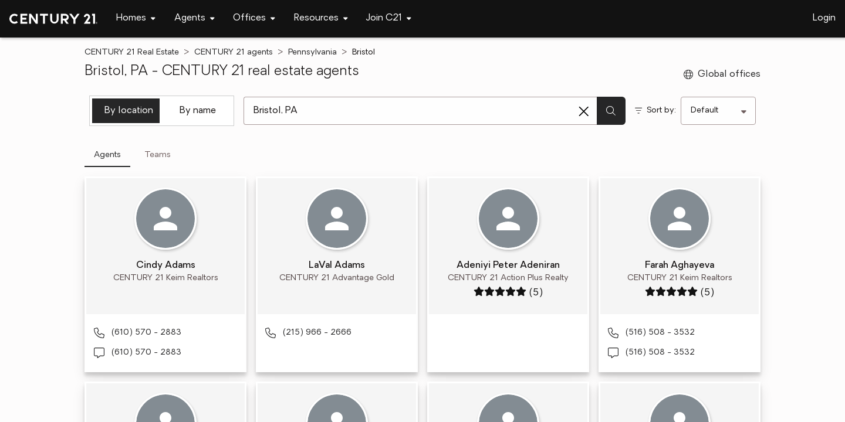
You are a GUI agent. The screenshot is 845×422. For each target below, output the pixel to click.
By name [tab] (198, 110)
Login (824, 18)
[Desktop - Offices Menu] (254, 18)
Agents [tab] (107, 155)
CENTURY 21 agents (233, 52)
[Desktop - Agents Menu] (194, 18)
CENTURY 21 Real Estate (131, 52)
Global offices (722, 74)
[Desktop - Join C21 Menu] (388, 18)
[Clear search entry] (584, 111)
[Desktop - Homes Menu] (136, 18)
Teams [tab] (157, 155)
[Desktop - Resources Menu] (321, 18)
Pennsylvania (312, 52)
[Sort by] (718, 111)
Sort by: (661, 110)
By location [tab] (128, 110)
